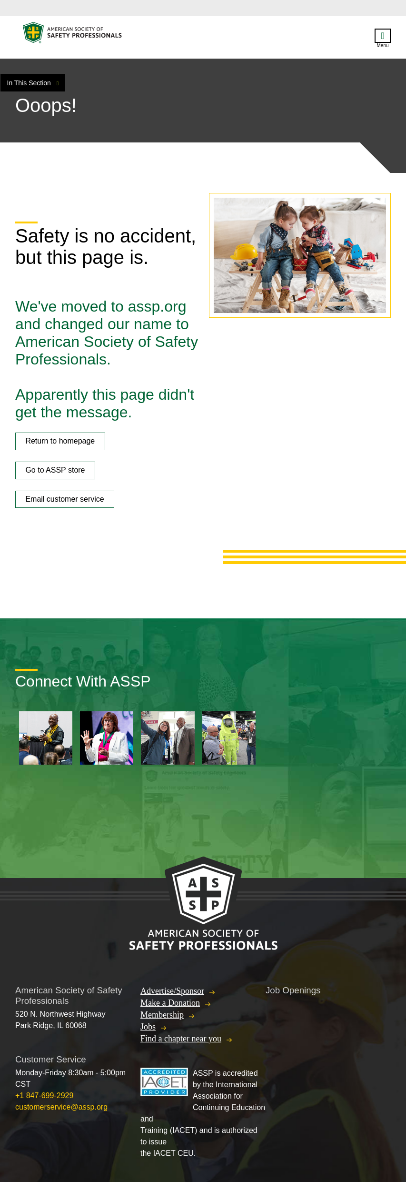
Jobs (148, 1026)
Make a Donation (170, 1003)
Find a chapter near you (180, 1038)
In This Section (29, 83)
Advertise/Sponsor (172, 991)
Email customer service (64, 499)
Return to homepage (60, 441)
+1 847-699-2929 (44, 1095)
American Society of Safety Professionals (73, 35)
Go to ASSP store (55, 470)
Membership (162, 1015)
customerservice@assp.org (61, 1107)
